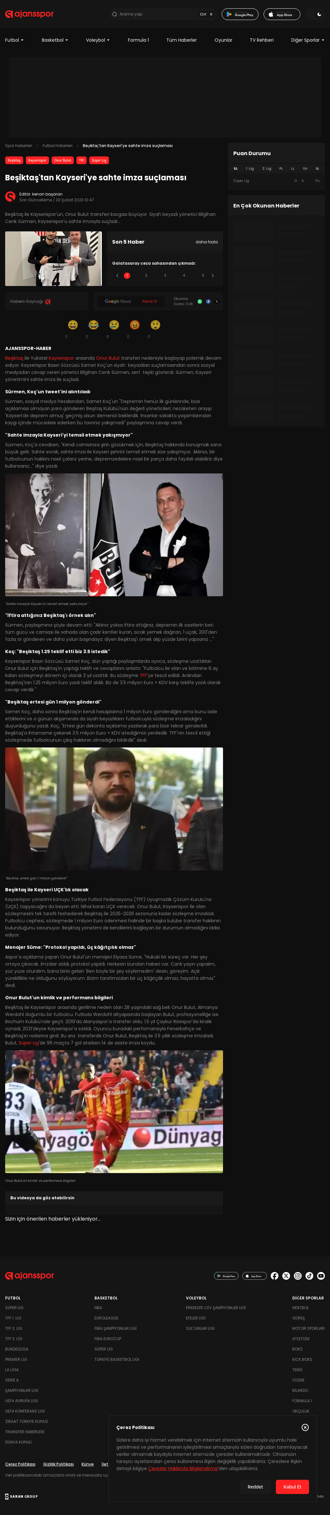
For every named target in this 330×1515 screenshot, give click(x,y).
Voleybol (98, 40)
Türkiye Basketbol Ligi (116, 1359)
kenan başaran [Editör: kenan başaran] (47, 194)
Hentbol (300, 1307)
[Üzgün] (114, 329)
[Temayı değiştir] (315, 14)
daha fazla (207, 242)
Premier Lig (16, 1359)
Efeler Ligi (196, 1318)
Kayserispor (37, 160)
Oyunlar (223, 40)
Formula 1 (138, 40)
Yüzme (298, 1380)
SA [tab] (305, 168)
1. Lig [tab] (250, 168)
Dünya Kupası (18, 1442)
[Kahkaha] (93, 329)
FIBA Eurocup (107, 1338)
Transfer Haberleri (24, 1432)
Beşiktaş (14, 160)
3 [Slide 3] (165, 275)
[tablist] (276, 168)
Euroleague (106, 1318)
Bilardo (300, 1390)
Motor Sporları (308, 1328)
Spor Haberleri (18, 145)
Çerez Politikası (20, 1464)
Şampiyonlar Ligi (21, 1390)
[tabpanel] (276, 181)
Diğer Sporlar (308, 40)
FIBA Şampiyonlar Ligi (115, 1328)
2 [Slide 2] (146, 275)
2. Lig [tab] (266, 168)
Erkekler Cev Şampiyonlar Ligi (216, 1307)
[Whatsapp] (200, 301)
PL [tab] (281, 168)
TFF (81, 160)
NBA (98, 1307)
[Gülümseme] (73, 329)
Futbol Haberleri (58, 145)
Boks (297, 1349)
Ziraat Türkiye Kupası (26, 1421)
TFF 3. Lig (13, 1338)
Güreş (298, 1318)
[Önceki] (117, 275)
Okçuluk (300, 1411)
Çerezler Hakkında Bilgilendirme (183, 1468)
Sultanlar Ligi (200, 1328)
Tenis (297, 1369)
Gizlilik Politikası (58, 1464)
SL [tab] (236, 168)
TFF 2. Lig (13, 1328)
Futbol (14, 40)
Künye (88, 1464)
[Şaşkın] (155, 329)
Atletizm (300, 1338)
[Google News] (131, 301)
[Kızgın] (134, 329)
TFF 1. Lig (13, 1318)
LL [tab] (293, 168)
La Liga (12, 1369)
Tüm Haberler (181, 40)
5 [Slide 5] (203, 275)
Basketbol (55, 40)
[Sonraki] (212, 275)
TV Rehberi (262, 40)
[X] (217, 301)
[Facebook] (208, 301)
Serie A (12, 1380)
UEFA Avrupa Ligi (21, 1401)
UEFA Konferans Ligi (25, 1411)
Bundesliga (16, 1349)
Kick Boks (302, 1359)
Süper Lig (99, 160)
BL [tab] (317, 168)
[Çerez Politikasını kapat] (305, 1427)
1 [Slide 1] (127, 275)
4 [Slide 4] (184, 275)
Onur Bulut (62, 160)
